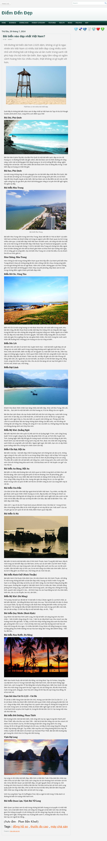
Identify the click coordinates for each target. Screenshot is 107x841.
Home (4, 23)
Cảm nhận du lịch (15, 831)
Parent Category (38, 23)
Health (62, 23)
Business (12, 23)
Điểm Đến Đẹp (17, 12)
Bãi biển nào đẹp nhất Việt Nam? (24, 36)
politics (79, 23)
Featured (52, 23)
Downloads (23, 23)
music (70, 23)
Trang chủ (5, 3)
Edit (86, 23)
